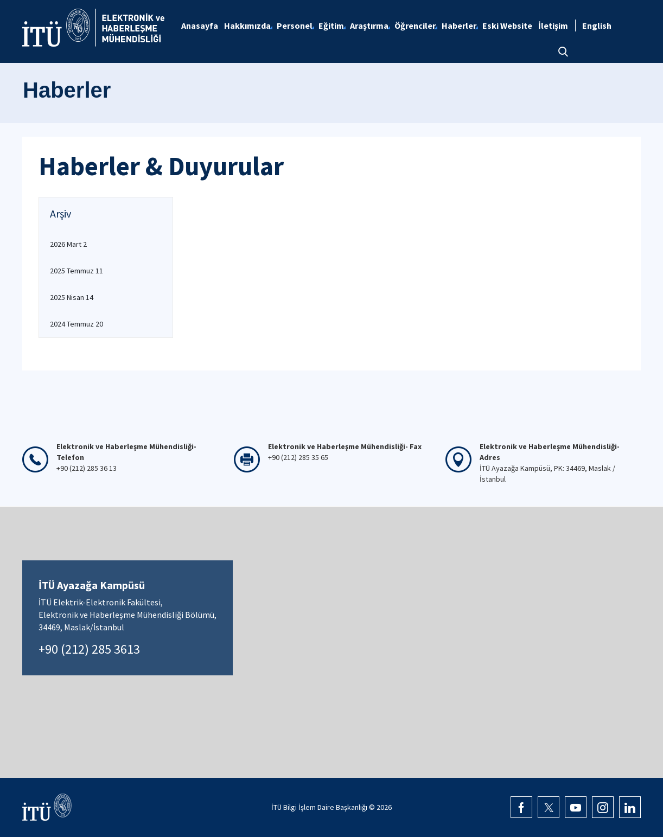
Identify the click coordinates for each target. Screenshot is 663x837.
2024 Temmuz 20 (76, 324)
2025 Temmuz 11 (76, 271)
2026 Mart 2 (68, 244)
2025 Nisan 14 (71, 297)
